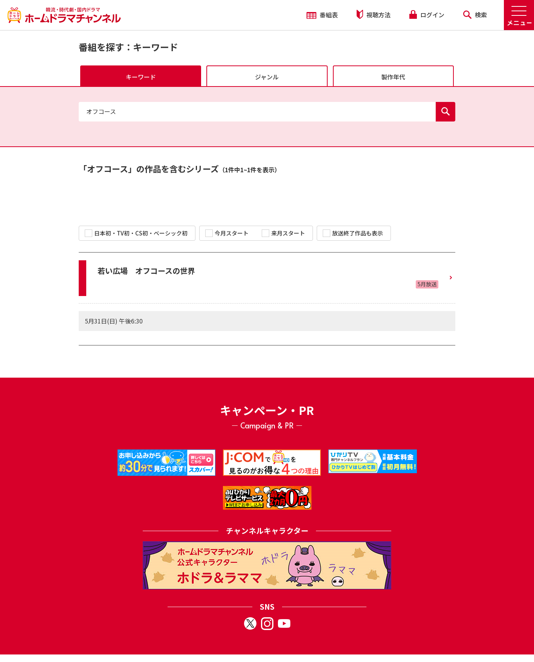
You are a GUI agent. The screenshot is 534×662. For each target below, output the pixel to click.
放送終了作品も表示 (353, 233)
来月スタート (283, 233)
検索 (475, 14)
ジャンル (267, 76)
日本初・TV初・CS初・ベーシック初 (136, 233)
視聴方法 (374, 14)
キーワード (141, 76)
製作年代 (393, 76)
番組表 (322, 14)
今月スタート (227, 233)
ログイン (426, 14)
